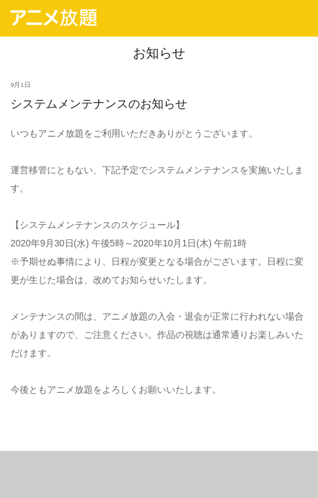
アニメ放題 (53, 17)
